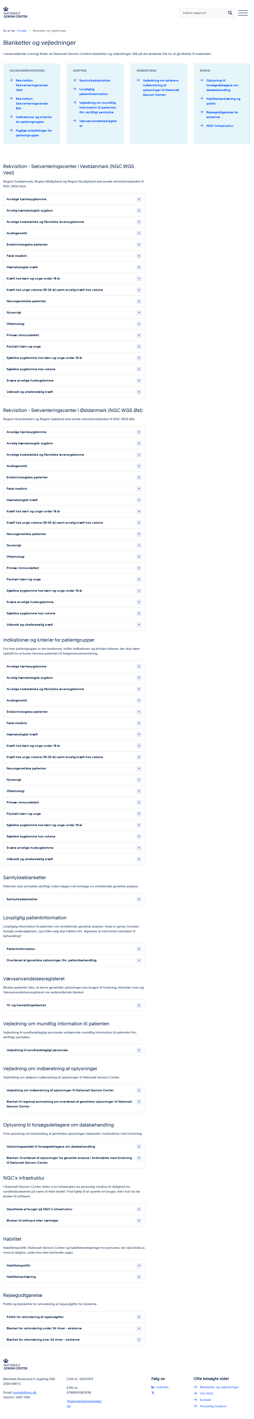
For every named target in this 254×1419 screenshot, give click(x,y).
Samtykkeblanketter (95, 80)
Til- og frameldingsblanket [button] (26, 1005)
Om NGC (207, 1393)
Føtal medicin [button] (17, 256)
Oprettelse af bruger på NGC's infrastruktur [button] (39, 1209)
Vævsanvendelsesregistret (98, 123)
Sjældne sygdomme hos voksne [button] (31, 369)
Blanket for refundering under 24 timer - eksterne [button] (44, 1328)
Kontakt (205, 1400)
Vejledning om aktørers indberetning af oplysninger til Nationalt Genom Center (161, 88)
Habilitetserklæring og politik (223, 101)
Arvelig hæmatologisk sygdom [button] (30, 210)
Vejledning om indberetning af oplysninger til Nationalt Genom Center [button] (60, 1090)
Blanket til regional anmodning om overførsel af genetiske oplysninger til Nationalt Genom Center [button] (69, 1104)
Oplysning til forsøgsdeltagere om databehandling (222, 85)
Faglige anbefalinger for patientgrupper (34, 133)
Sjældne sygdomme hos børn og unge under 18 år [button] (44, 358)
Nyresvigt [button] (14, 312)
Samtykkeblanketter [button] (22, 899)
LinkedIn (162, 1387)
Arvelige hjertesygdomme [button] (26, 199)
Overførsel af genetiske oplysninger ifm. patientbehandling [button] (51, 960)
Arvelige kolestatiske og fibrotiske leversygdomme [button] (45, 222)
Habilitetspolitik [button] (18, 1265)
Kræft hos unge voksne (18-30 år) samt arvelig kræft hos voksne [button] (55, 290)
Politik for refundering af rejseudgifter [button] (35, 1317)
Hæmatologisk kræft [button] (22, 267)
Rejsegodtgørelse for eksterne (222, 114)
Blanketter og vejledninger (219, 1387)
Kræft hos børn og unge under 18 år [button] (33, 278)
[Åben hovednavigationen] (243, 12)
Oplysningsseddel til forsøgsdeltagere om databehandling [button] (51, 1146)
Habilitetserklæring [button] (21, 1277)
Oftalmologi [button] (15, 324)
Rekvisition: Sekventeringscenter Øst (32, 103)
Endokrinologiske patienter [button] (27, 244)
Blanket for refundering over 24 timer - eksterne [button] (43, 1339)
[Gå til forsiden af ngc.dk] (13, 12)
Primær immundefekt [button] (23, 335)
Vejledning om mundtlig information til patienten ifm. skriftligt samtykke (97, 107)
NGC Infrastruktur (220, 126)
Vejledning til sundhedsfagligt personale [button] (37, 1050)
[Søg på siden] (230, 12)
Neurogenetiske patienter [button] (26, 301)
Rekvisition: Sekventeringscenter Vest (32, 85)
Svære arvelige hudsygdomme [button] (30, 380)
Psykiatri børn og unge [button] (24, 346)
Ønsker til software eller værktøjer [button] (33, 1220)
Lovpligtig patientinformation (93, 91)
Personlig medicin (213, 1406)
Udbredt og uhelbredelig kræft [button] (30, 392)
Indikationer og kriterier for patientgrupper (34, 119)
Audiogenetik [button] (17, 233)
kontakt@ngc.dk (24, 1392)
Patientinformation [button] (21, 949)
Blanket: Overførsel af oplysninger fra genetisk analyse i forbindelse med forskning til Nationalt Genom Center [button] (69, 1160)
